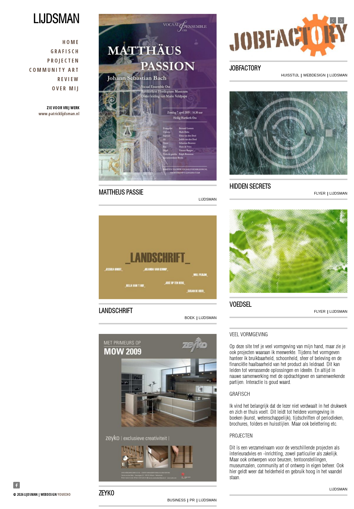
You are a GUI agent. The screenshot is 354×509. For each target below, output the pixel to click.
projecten (63, 60)
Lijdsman (56, 18)
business (176, 500)
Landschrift (115, 311)
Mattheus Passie (121, 192)
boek (190, 318)
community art (54, 69)
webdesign (314, 75)
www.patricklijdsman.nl (59, 113)
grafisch (65, 51)
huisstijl (290, 75)
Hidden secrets (250, 186)
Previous (333, 20)
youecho (64, 494)
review (68, 79)
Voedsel (240, 304)
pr (192, 500)
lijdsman (208, 199)
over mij (65, 88)
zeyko (106, 493)
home (70, 42)
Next (341, 20)
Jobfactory (245, 68)
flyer (320, 193)
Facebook (16, 485)
